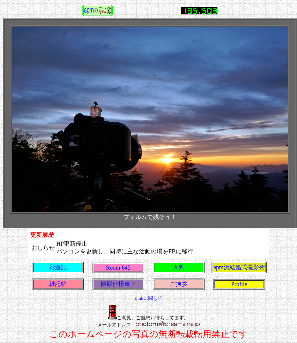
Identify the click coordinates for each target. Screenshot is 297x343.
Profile (239, 284)
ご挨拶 (179, 284)
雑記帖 (58, 284)
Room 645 (118, 267)
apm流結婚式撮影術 (239, 267)
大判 (179, 267)
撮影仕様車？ (118, 284)
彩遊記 (58, 267)
